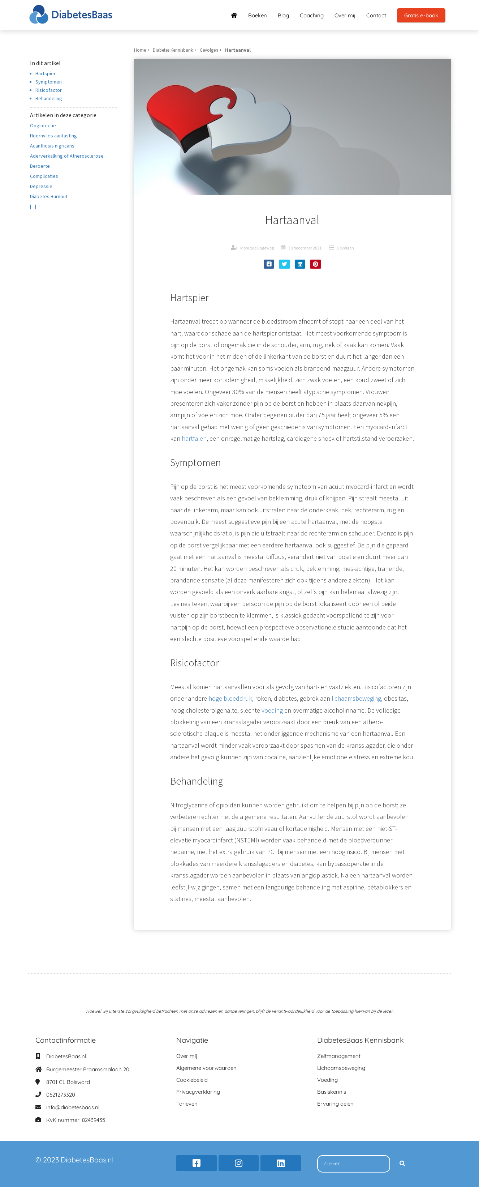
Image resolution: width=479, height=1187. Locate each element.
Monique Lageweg (257, 248)
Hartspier (45, 73)
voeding (272, 710)
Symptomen (48, 81)
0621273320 (60, 1094)
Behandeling (48, 98)
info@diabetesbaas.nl (72, 1107)
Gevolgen (345, 248)
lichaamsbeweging (356, 698)
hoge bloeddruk (230, 698)
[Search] (402, 1164)
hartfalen (194, 438)
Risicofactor (48, 90)
